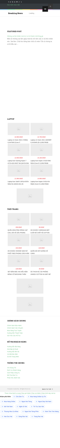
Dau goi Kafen (26, 393)
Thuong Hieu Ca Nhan (9, 411)
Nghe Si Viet (21, 406)
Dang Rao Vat (21, 416)
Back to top (47, 389)
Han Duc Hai (6, 416)
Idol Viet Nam (7, 406)
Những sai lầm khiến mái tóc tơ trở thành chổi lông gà (25, 36)
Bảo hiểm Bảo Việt (13, 5)
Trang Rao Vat (37, 416)
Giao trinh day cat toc (48, 393)
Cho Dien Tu (18, 397)
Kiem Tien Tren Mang (50, 411)
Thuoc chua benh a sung (12, 393)
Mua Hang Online (8, 401)
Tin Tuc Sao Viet (37, 406)
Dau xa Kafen (36, 393)
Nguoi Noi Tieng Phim (30, 411)
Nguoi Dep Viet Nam (43, 401)
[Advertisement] (30, 82)
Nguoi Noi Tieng (25, 401)
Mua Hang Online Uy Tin (37, 397)
